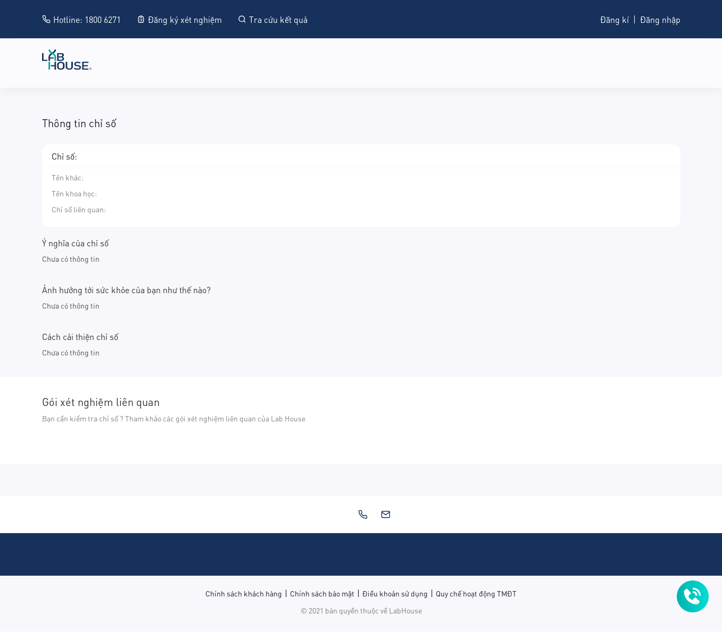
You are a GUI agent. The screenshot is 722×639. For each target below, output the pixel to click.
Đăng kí (614, 19)
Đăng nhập (660, 19)
